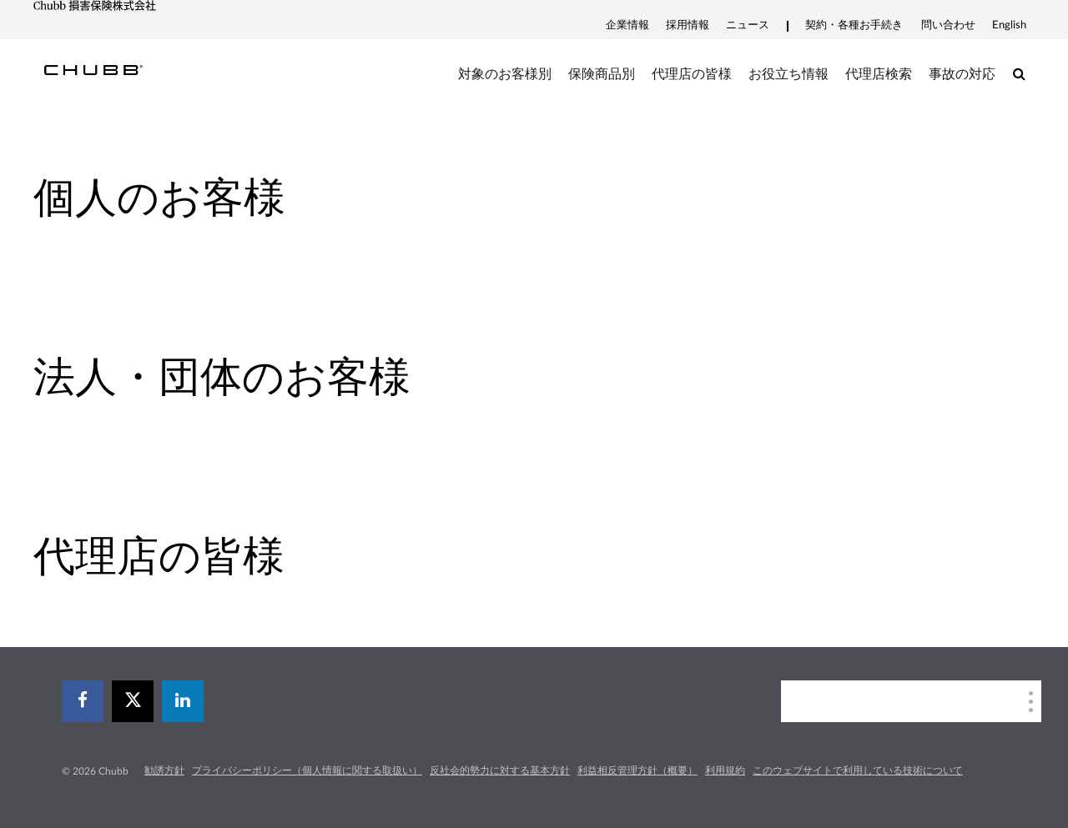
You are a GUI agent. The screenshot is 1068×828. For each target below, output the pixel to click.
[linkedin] (183, 701)
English (1009, 25)
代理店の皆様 (692, 74)
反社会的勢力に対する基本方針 (500, 770)
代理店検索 (878, 74)
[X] (133, 701)
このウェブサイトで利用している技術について (858, 770)
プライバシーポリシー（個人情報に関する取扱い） (307, 770)
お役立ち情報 (788, 74)
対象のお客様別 (505, 74)
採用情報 (687, 25)
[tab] (267, 199)
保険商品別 (601, 74)
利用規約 (725, 770)
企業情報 (627, 25)
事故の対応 (962, 74)
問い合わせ (948, 25)
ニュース (747, 25)
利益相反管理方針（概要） (637, 770)
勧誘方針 (164, 770)
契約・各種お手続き (854, 25)
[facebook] (82, 701)
